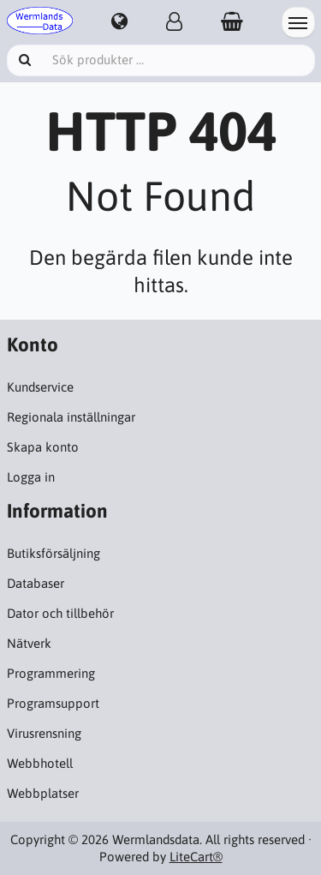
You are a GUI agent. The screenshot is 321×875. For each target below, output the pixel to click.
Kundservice (40, 387)
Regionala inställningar (71, 417)
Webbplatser (43, 793)
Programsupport (53, 703)
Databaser (35, 583)
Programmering (51, 673)
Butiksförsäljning (53, 553)
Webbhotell (40, 763)
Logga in (31, 477)
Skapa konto (43, 447)
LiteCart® (196, 856)
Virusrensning (44, 733)
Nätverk (29, 643)
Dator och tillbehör (60, 613)
